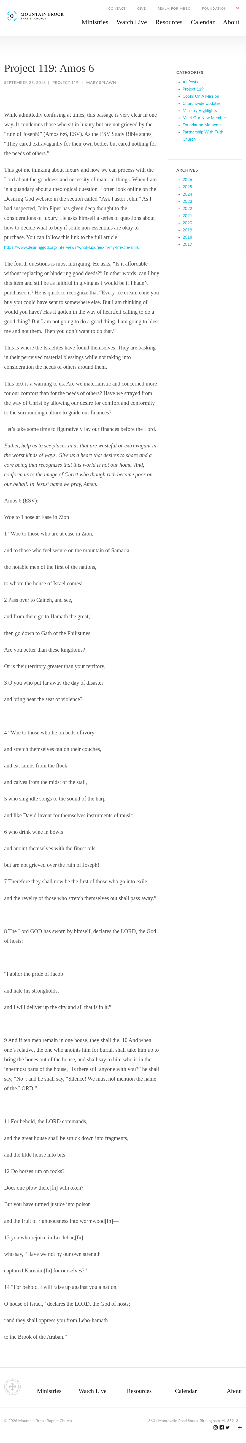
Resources (139, 1390)
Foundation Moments (202, 124)
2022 (187, 208)
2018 (187, 236)
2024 (187, 194)
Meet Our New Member (204, 117)
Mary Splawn (101, 82)
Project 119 (65, 82)
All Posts (190, 81)
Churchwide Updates (202, 103)
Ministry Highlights (200, 110)
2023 (187, 201)
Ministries (49, 1390)
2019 (187, 229)
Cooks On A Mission (201, 96)
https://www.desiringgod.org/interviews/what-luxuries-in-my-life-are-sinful (72, 247)
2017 (187, 244)
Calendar (186, 1390)
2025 (187, 186)
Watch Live (132, 22)
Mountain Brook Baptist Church (45, 1420)
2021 (187, 215)
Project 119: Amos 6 (49, 68)
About (234, 1390)
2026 (187, 179)
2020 (187, 222)
